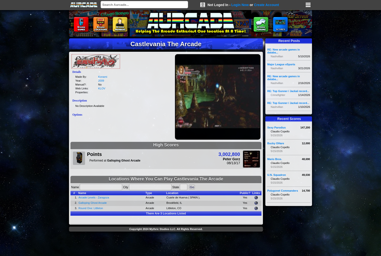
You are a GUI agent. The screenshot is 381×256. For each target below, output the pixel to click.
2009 (101, 80)
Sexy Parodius (276, 127)
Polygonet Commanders (282, 190)
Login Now (240, 5)
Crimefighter (278, 95)
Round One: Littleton (90, 208)
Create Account (266, 5)
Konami (102, 76)
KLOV (101, 88)
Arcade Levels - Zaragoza (93, 197)
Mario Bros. (274, 159)
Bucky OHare (275, 143)
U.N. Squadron (276, 174)
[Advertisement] (166, 244)
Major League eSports (281, 64)
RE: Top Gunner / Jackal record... (288, 91)
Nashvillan (277, 56)
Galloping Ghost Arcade (92, 202)
